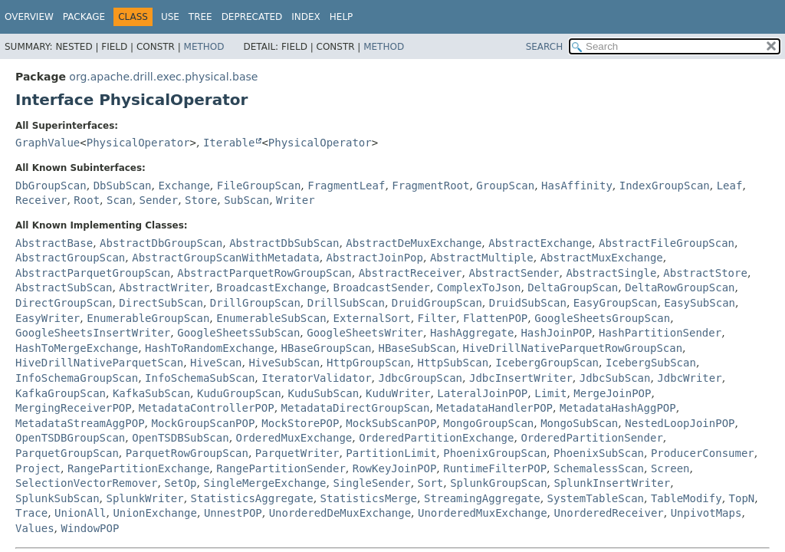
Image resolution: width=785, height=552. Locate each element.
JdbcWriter (689, 378)
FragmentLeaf (346, 185)
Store (201, 200)
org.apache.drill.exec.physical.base (163, 77)
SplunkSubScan (57, 498)
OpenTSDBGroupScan (70, 438)
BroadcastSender (381, 287)
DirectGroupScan (63, 303)
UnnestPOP (233, 513)
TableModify (686, 498)
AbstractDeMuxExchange (413, 243)
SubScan (246, 200)
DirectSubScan (161, 303)
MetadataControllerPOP (206, 408)
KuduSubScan (323, 393)
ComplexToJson (479, 287)
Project (38, 468)
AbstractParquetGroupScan (92, 273)
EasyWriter (47, 318)
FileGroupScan (259, 185)
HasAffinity (577, 185)
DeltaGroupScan (572, 287)
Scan (120, 200)
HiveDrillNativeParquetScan (99, 362)
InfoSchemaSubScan (200, 378)
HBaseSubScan (416, 348)
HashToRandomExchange (209, 348)
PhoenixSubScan (598, 453)
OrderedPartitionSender (591, 438)
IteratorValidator (316, 378)
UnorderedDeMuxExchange (340, 513)
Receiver (41, 200)
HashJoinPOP (556, 333)
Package (84, 17)
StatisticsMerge (368, 498)
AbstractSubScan (63, 287)
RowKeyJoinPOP (395, 468)
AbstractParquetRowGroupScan (264, 273)
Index (305, 17)
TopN (742, 498)
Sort (431, 483)
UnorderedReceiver (608, 513)
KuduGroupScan (239, 393)
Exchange (183, 185)
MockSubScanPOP (391, 423)
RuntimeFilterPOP (495, 468)
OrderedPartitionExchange (436, 438)
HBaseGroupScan (326, 348)
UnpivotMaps (706, 513)
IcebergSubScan (651, 362)
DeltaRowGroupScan (679, 287)
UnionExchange (155, 513)
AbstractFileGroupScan (666, 243)
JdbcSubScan (615, 378)
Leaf (730, 185)
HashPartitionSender (660, 333)
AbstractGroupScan (70, 257)
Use (170, 17)
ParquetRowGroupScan (187, 453)
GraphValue (47, 142)
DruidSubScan (528, 303)
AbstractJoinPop (375, 257)
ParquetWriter (297, 453)
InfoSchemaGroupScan (76, 378)
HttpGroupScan (369, 362)
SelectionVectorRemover (86, 483)
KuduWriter (398, 393)
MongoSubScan (579, 423)
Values (34, 528)
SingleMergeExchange (264, 483)
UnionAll (80, 513)
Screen (670, 468)
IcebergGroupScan (547, 362)
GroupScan (505, 185)
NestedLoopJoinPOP (679, 423)
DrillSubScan (346, 303)
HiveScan (215, 362)
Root (87, 200)
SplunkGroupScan (498, 483)
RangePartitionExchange (138, 468)
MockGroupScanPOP (203, 423)
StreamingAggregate (482, 498)
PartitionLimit (391, 453)
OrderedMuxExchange (294, 438)
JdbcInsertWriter (521, 378)
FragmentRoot (430, 185)
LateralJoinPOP (482, 393)
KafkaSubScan (151, 393)
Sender (159, 200)
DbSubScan (123, 185)
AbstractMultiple (482, 257)
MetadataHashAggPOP (618, 408)
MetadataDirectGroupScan (355, 408)
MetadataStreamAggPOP (80, 423)
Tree (200, 17)
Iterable (229, 142)
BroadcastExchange (271, 287)
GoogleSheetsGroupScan (602, 318)
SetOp (180, 483)
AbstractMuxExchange (601, 257)
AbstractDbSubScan (284, 243)
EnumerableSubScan (271, 318)
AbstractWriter (164, 287)
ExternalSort (371, 318)
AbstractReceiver (410, 273)
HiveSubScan (284, 362)
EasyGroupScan (615, 303)
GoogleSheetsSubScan (238, 333)
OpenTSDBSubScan (180, 438)
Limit (550, 393)
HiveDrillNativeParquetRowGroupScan (573, 348)
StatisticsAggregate (252, 498)
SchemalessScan (598, 468)
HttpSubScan (453, 362)
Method (204, 46)
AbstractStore (705, 273)
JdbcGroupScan (420, 378)
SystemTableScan (595, 498)
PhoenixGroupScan (495, 453)
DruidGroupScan (437, 303)
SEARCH (544, 46)
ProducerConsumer (702, 453)
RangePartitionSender (281, 468)
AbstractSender (513, 273)
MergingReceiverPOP (73, 408)
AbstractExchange (540, 243)
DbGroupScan (51, 185)
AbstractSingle (611, 273)
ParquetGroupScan (67, 453)
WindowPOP (90, 528)
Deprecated (252, 17)
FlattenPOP (495, 318)
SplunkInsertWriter (612, 483)
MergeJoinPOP (612, 393)
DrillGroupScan (255, 303)
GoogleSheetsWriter (365, 333)
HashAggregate (472, 333)
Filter (437, 318)
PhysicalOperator (138, 142)
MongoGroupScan (488, 423)
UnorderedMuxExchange (482, 513)
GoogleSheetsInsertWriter (92, 333)
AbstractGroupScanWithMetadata (225, 257)
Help (341, 17)
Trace (31, 513)
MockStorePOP (300, 423)
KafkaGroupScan (60, 393)
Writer (295, 200)
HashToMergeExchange (76, 348)
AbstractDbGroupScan (161, 243)
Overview (29, 17)
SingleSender (371, 483)
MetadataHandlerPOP (494, 408)
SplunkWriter (144, 498)
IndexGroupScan (664, 185)
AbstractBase (54, 243)
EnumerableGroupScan (148, 318)
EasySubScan (699, 303)
